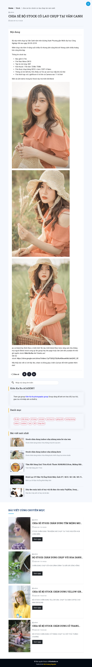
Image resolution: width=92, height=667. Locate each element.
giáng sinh (59, 419)
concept (41, 419)
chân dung (24, 419)
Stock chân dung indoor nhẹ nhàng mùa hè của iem (48, 439)
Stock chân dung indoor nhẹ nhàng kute (43, 452)
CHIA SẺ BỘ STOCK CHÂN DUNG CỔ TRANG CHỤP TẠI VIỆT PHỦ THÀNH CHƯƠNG (55, 626)
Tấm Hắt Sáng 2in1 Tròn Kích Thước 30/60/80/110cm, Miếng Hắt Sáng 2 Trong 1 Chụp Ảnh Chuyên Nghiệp (54, 464)
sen (30, 423)
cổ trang (33, 419)
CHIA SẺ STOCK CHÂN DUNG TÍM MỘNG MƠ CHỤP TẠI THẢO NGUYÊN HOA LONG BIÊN (56, 523)
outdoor (24, 423)
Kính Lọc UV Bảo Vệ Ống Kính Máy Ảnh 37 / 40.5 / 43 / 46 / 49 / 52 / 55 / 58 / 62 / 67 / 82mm (55, 477)
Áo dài (16, 419)
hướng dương (70, 419)
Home (10, 8)
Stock (18, 8)
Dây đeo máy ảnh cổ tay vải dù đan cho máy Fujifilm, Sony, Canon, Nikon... (51, 489)
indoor (16, 423)
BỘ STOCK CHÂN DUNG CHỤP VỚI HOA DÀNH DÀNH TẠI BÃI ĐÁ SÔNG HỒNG (56, 557)
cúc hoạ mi (50, 419)
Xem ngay (37, 539)
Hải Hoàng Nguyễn (49, 664)
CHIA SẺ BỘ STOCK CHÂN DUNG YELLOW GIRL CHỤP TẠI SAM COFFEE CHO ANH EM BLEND (57, 591)
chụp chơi (41, 423)
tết (35, 423)
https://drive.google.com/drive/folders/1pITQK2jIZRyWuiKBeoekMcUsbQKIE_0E (47, 358)
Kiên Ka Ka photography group (37, 397)
